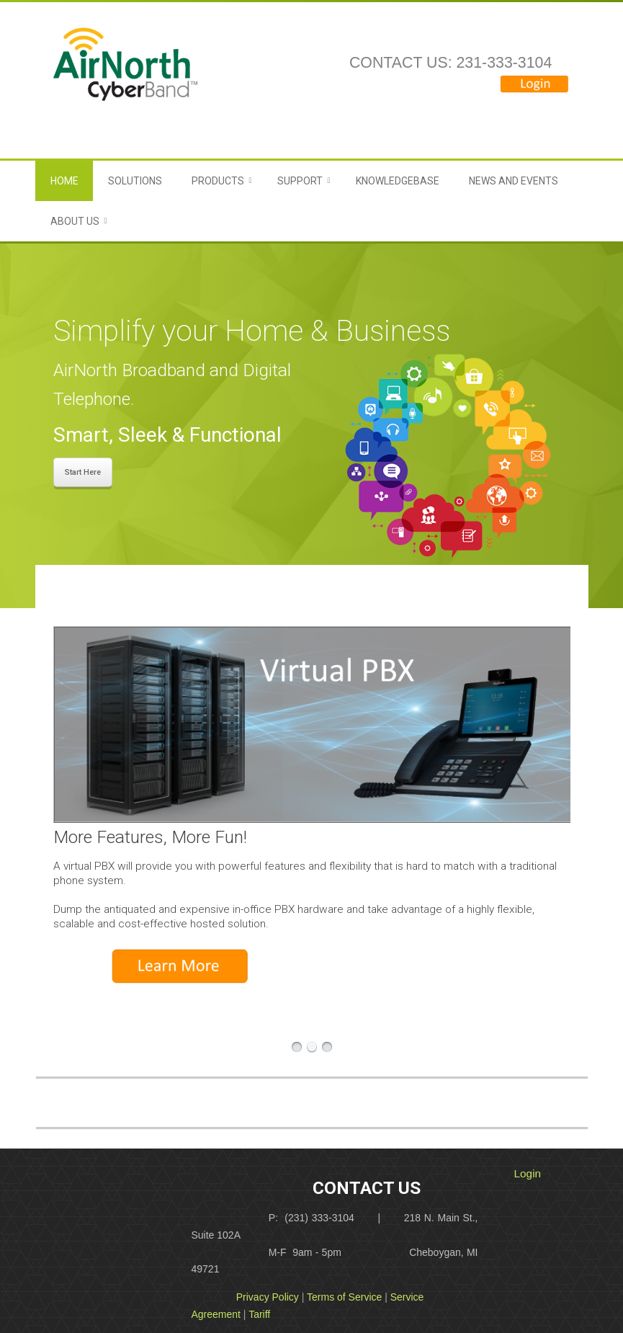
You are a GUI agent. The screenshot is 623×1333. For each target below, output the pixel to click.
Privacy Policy (267, 1297)
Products (218, 181)
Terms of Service (344, 1297)
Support (300, 181)
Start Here (83, 472)
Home (64, 181)
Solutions (135, 181)
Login (528, 1173)
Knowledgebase (397, 181)
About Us (74, 221)
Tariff (259, 1314)
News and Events (513, 181)
